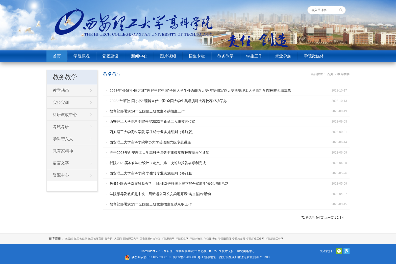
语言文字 (61, 163)
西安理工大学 (130, 238)
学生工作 (254, 56)
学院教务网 (238, 238)
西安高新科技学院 (150, 238)
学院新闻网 (168, 238)
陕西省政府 (80, 238)
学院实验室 (196, 238)
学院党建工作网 (274, 238)
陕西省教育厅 (96, 238)
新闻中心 (139, 56)
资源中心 (61, 175)
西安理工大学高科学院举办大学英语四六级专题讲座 (150, 142)
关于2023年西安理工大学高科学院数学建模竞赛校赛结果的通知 (159, 153)
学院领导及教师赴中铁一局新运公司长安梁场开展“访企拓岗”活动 (160, 194)
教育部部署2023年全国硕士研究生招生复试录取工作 (151, 204)
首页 (57, 56)
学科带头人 (63, 139)
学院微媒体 (314, 56)
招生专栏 (197, 56)
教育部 (69, 238)
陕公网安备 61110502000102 (151, 257)
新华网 (109, 238)
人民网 (118, 238)
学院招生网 (182, 238)
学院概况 (81, 56)
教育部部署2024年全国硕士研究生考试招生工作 (147, 111)
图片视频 (168, 56)
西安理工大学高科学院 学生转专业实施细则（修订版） (152, 132)
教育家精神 (63, 151)
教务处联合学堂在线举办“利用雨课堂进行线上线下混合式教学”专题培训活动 (169, 184)
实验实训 (61, 102)
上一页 (329, 217)
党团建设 (110, 56)
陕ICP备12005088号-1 (188, 257)
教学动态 (61, 90)
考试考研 (61, 127)
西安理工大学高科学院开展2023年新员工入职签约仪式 (152, 122)
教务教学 (225, 56)
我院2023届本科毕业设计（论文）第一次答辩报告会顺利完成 (158, 163)
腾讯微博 (346, 251)
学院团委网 (224, 238)
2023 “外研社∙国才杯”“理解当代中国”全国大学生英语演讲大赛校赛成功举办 (168, 101)
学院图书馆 (210, 238)
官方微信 (339, 251)
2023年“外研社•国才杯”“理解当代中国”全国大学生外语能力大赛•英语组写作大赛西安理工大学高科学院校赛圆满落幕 (200, 91)
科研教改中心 (65, 114)
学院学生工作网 (255, 238)
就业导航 (283, 56)
